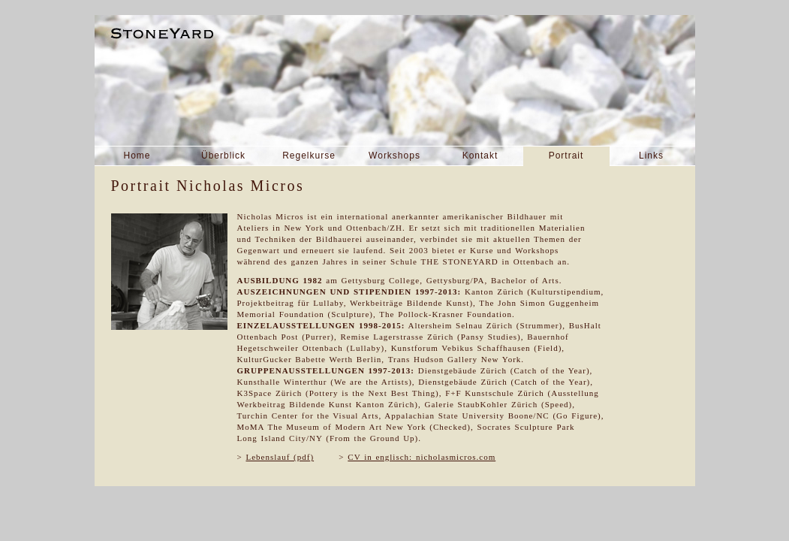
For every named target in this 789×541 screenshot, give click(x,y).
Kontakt (480, 155)
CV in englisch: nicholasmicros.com (421, 456)
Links (651, 155)
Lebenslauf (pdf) (279, 456)
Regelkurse (309, 155)
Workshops (394, 155)
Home (136, 155)
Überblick (223, 155)
